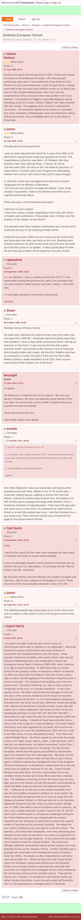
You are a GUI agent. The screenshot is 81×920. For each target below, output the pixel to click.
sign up (57, 2)
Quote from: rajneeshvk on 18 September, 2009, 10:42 (26, 447)
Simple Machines (29, 917)
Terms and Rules (62, 917)
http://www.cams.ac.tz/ (41, 610)
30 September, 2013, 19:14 (16, 605)
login (46, 2)
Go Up (5, 897)
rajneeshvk (14, 260)
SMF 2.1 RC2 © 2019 (11, 917)
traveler (11, 428)
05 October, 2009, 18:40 (15, 322)
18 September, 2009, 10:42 (16, 272)
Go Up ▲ (75, 917)
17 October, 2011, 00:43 (18, 441)
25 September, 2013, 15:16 (16, 540)
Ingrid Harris (15, 626)
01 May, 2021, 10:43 (13, 638)
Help (50, 917)
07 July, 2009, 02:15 (13, 69)
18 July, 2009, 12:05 (13, 141)
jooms (10, 129)
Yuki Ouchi (14, 528)
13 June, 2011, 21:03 (13, 383)
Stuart (10, 310)
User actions (70, 47)
